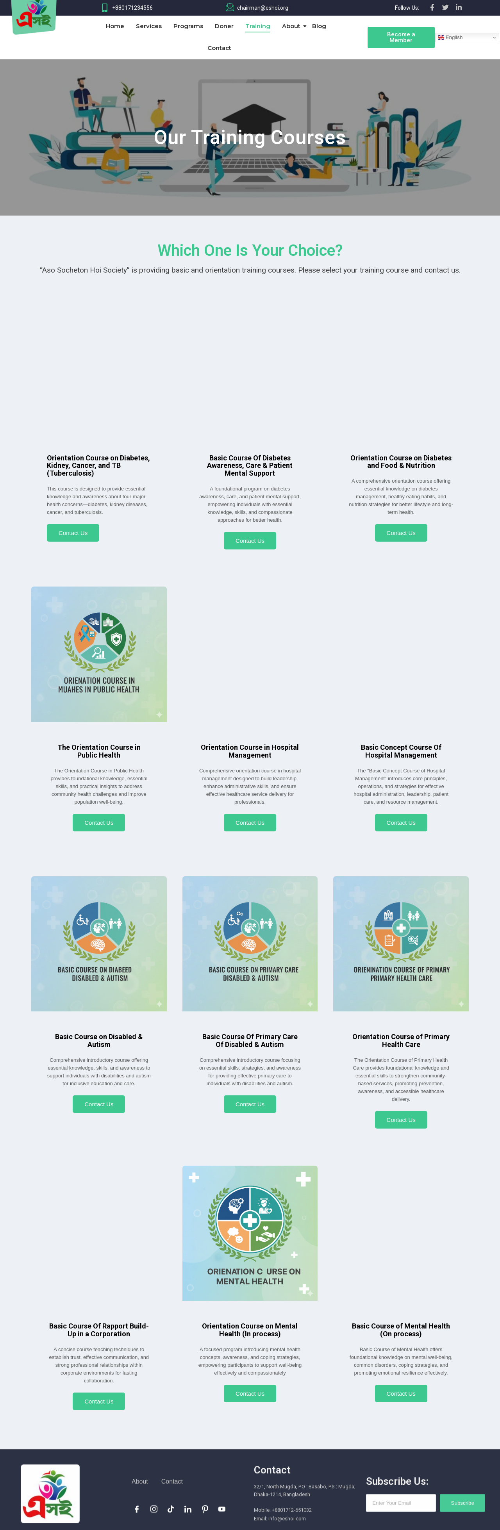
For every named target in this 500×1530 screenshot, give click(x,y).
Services (149, 26)
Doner (224, 26)
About (292, 26)
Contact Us (73, 533)
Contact (219, 48)
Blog (319, 26)
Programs (188, 26)
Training (257, 26)
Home (115, 26)
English (450, 37)
